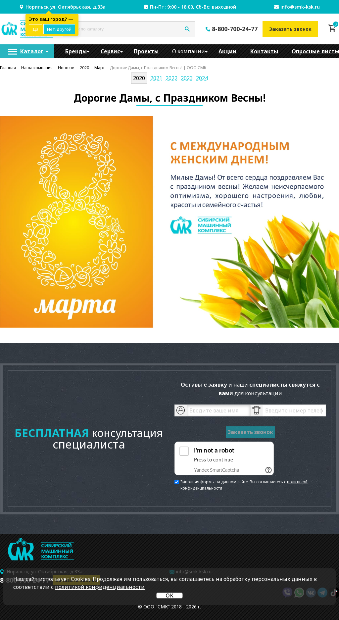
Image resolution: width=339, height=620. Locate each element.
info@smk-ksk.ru (300, 7)
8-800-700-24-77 (235, 29)
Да (35, 29)
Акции (227, 51)
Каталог (31, 51)
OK (169, 595)
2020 (139, 78)
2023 (187, 78)
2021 (156, 78)
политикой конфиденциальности (100, 587)
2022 (171, 78)
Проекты (146, 51)
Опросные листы (315, 51)
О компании (188, 51)
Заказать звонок (290, 29)
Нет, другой (59, 29)
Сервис (110, 51)
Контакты (264, 51)
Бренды (76, 51)
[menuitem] (27, 51)
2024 (202, 78)
